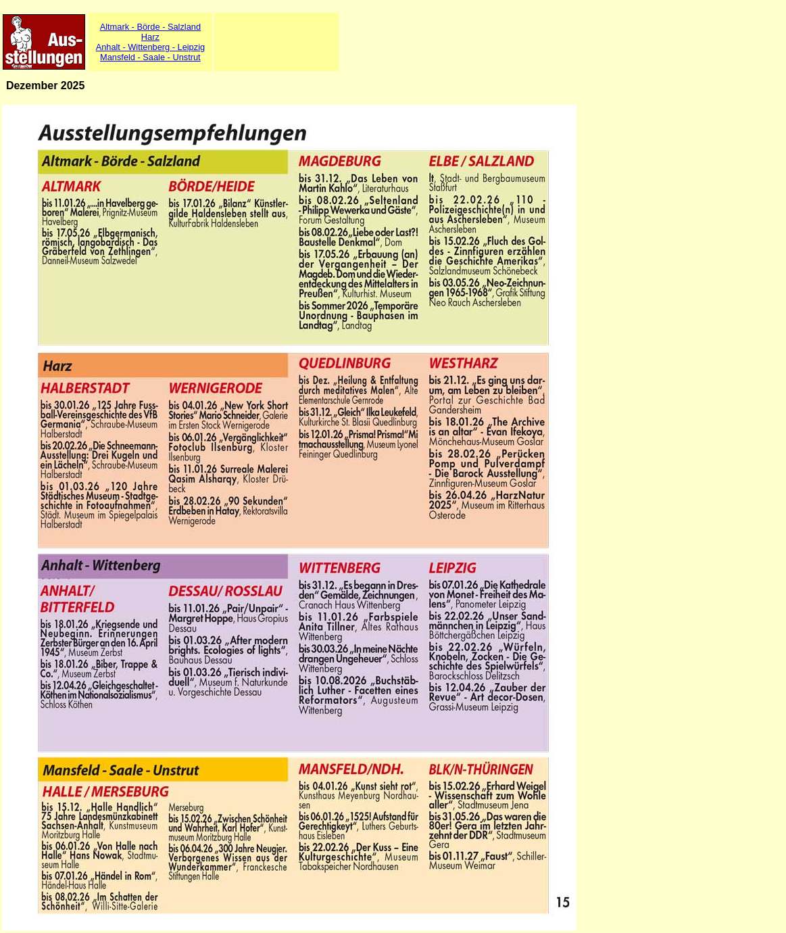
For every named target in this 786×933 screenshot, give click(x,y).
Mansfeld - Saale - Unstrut (150, 57)
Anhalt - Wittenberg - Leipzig (150, 47)
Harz (150, 37)
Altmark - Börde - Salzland (150, 27)
